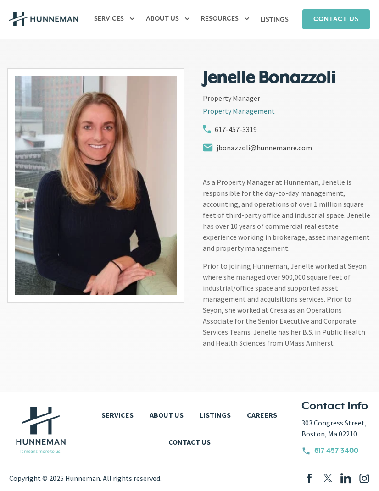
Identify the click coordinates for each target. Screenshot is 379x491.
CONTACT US (336, 19)
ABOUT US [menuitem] (162, 18)
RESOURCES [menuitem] (220, 18)
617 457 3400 (329, 451)
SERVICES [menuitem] (109, 18)
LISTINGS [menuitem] (275, 19)
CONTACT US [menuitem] (189, 442)
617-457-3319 (230, 129)
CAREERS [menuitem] (262, 414)
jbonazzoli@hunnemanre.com (257, 147)
